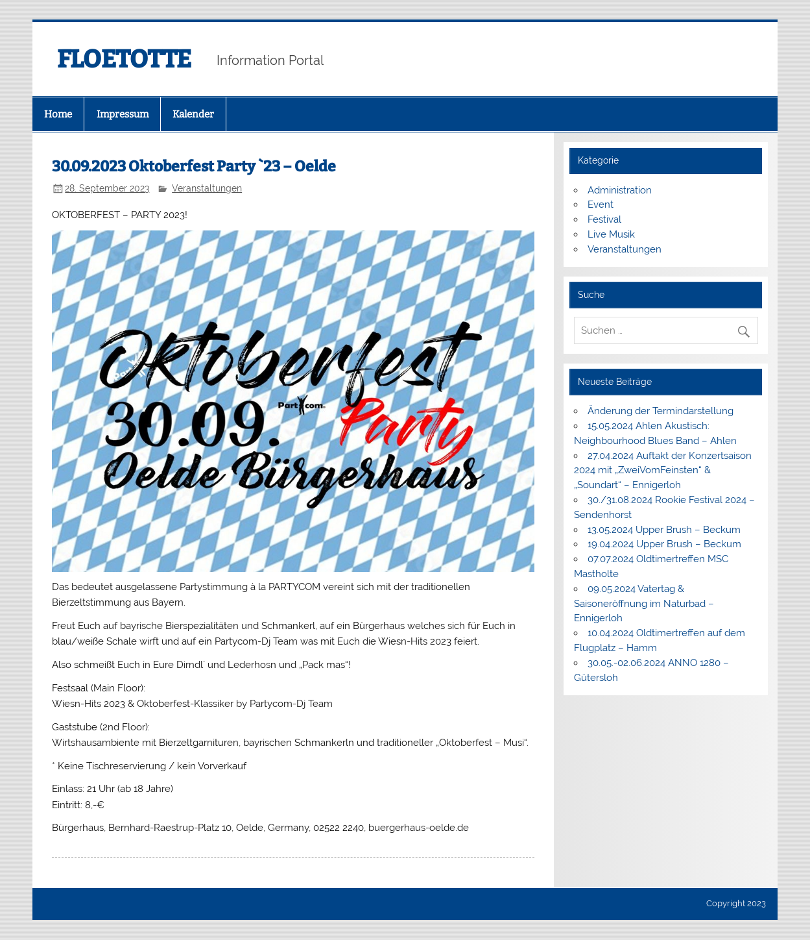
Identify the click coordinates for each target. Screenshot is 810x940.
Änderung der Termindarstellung (660, 411)
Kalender (193, 114)
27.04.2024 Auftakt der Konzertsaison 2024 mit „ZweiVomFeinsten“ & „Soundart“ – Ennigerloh (663, 470)
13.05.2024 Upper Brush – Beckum (664, 530)
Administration (620, 190)
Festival (604, 219)
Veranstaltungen (207, 188)
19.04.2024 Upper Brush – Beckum (664, 544)
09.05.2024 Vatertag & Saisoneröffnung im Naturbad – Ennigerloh (644, 604)
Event (600, 204)
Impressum (123, 114)
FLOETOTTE (124, 59)
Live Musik (611, 234)
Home (58, 114)
